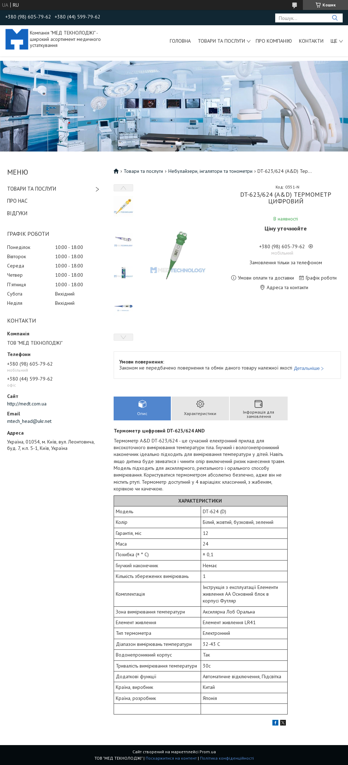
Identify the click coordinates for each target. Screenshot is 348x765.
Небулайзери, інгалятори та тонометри (210, 171)
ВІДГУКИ (17, 213)
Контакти (311, 41)
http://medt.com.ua (27, 403)
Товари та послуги (221, 41)
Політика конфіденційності (227, 758)
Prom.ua (208, 751)
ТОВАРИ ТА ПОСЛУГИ (31, 188)
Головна (180, 41)
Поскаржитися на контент (171, 758)
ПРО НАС (17, 200)
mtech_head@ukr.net (29, 421)
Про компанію (274, 41)
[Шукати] (335, 18)
